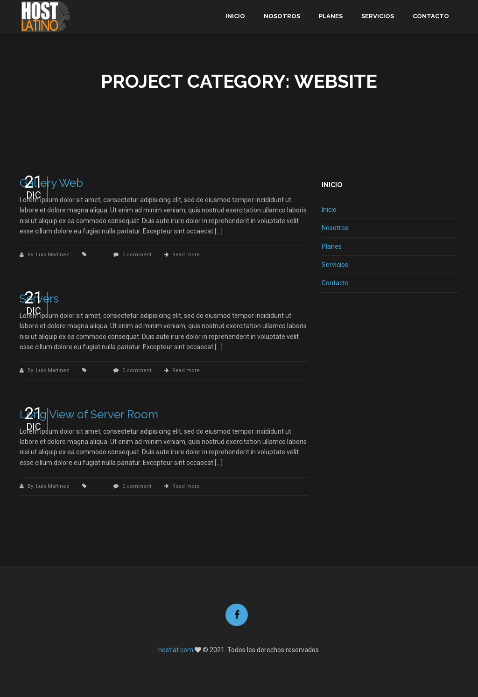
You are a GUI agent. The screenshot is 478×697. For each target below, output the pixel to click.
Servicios (377, 16)
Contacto (431, 16)
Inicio (235, 16)
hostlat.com (175, 650)
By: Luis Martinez (49, 255)
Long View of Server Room (89, 414)
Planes (331, 16)
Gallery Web (51, 183)
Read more (186, 255)
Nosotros (282, 16)
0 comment (136, 255)
